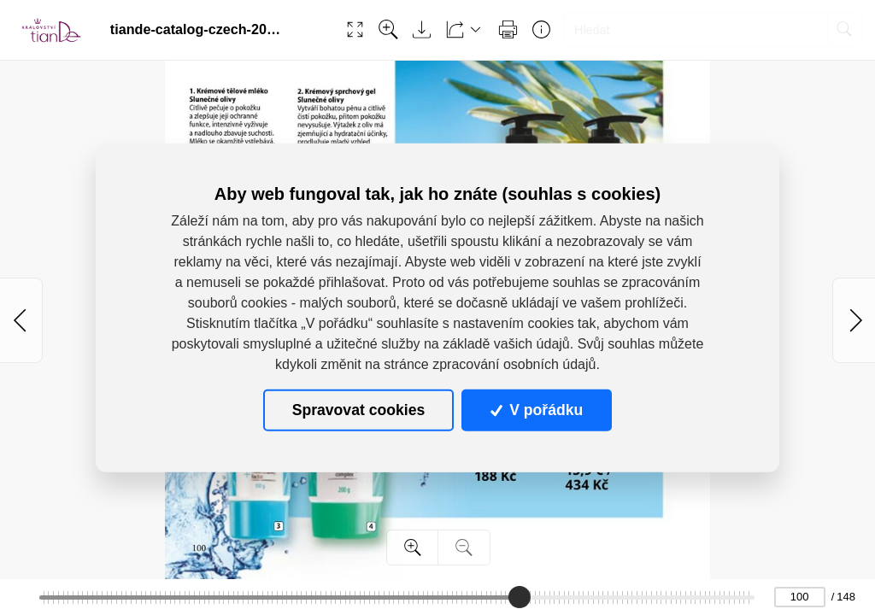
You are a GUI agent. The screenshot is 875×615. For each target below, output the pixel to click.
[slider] (519, 597)
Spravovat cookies (358, 410)
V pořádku (536, 410)
